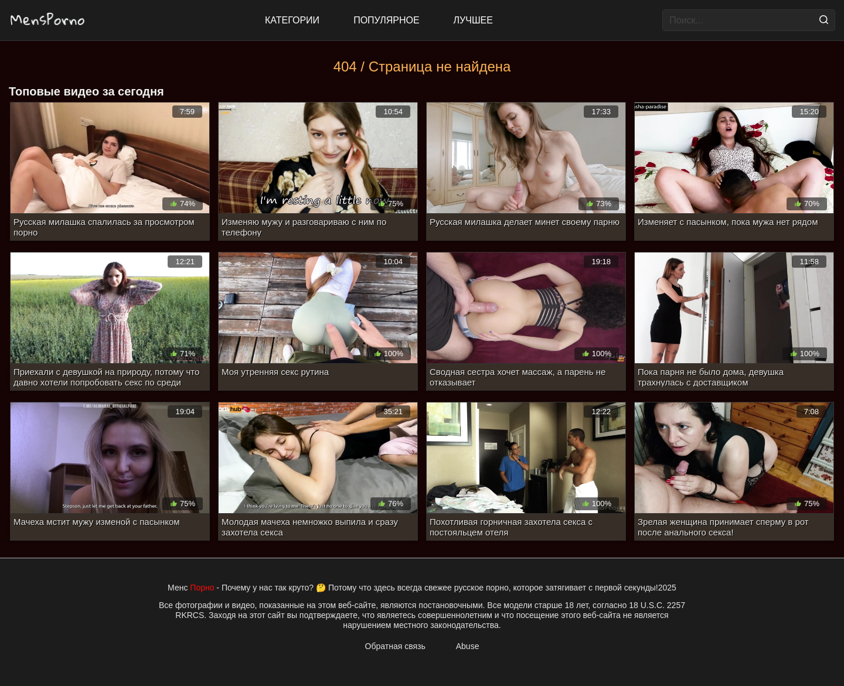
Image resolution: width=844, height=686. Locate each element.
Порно (202, 587)
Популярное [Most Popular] (386, 20)
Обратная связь (395, 646)
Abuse (467, 646)
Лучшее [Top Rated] (473, 20)
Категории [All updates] (292, 20)
